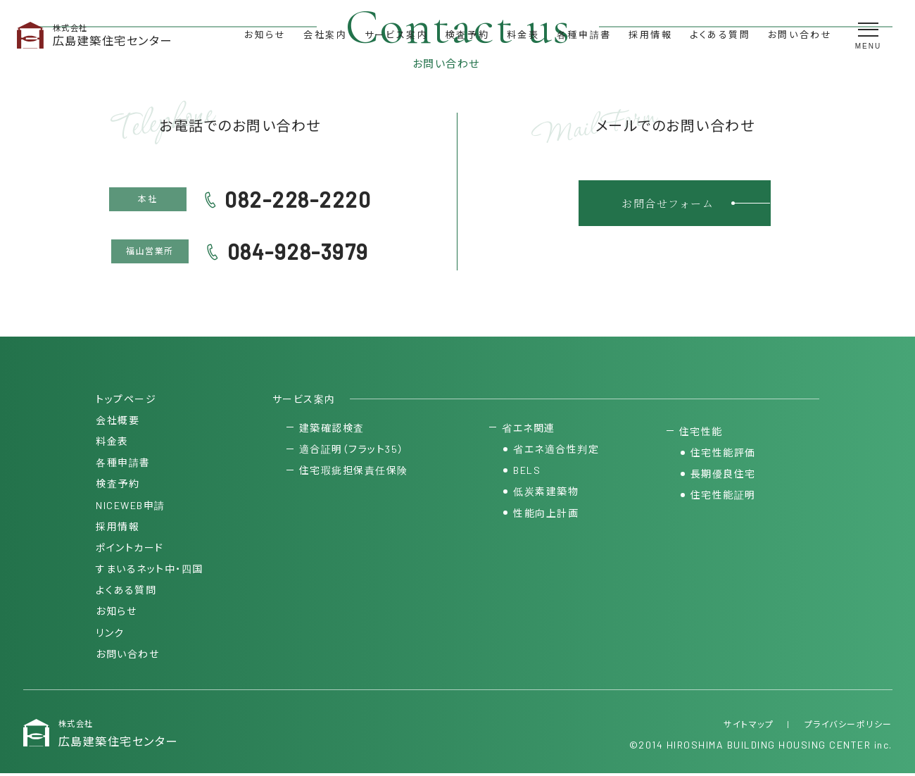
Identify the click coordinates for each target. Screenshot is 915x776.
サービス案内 (397, 34)
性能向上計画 (546, 514)
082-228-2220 (298, 199)
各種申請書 (584, 34)
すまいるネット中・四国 (149, 571)
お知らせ (265, 34)
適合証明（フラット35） (351, 451)
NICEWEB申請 (130, 507)
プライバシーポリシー (848, 726)
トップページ (126, 400)
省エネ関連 (528, 429)
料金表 (523, 34)
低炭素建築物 (546, 493)
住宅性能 (701, 433)
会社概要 (117, 421)
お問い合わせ (800, 34)
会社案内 (325, 34)
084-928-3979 (298, 251)
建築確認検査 (332, 429)
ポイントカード (130, 549)
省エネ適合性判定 (556, 451)
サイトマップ (749, 726)
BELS (527, 472)
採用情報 (650, 34)
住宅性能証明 (723, 497)
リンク (110, 634)
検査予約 (467, 34)
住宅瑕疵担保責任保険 (353, 472)
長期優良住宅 (723, 476)
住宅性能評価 (723, 455)
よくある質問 (720, 34)
